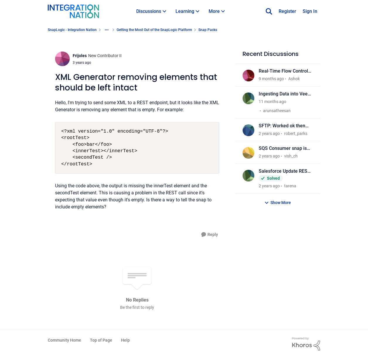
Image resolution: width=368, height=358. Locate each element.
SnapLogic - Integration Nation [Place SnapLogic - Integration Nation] (72, 30)
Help (125, 340)
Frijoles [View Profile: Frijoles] (80, 55)
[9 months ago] (271, 79)
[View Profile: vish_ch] (248, 153)
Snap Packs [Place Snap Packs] (207, 30)
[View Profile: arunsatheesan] (248, 98)
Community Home (64, 340)
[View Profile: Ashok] (248, 75)
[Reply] (209, 235)
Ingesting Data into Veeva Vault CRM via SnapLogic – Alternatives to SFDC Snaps (286, 94)
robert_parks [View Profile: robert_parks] (295, 133)
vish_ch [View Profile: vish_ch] (291, 156)
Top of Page (101, 340)
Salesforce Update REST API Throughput (284, 171)
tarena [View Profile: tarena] (290, 186)
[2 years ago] (269, 133)
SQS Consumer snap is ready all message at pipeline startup (283, 148)
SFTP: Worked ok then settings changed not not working (285, 126)
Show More (277, 202)
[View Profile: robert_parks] (248, 130)
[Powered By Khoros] (306, 344)
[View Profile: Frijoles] (62, 59)
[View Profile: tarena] (248, 175)
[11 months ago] (272, 102)
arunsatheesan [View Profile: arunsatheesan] (277, 110)
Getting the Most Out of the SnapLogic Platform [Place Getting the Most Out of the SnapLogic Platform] (154, 30)
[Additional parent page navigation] (106, 30)
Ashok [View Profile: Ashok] (294, 78)
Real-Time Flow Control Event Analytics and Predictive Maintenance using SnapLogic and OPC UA (286, 71)
